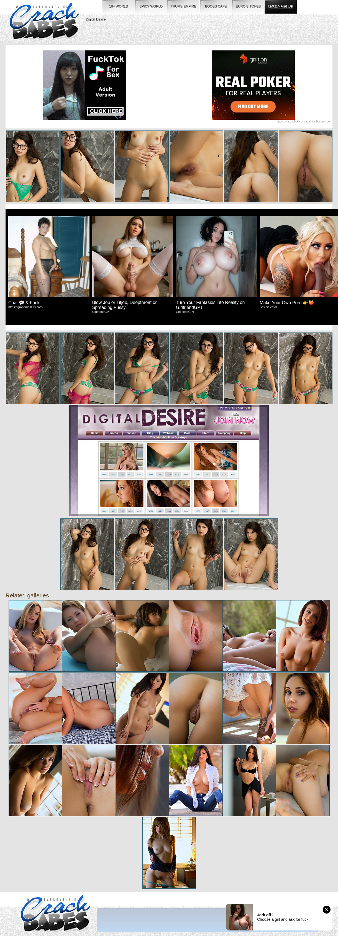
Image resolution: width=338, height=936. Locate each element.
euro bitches (248, 6)
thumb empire (183, 6)
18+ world (118, 6)
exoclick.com (296, 121)
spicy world (151, 6)
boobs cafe (216, 6)
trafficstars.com (322, 121)
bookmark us (280, 6)
